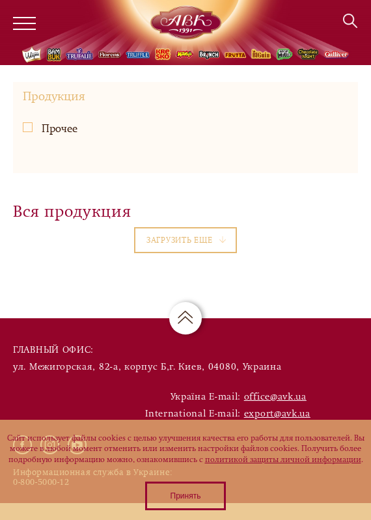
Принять (186, 495)
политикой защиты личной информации (283, 459)
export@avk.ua (277, 413)
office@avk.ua (275, 396)
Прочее (50, 128)
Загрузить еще (186, 240)
